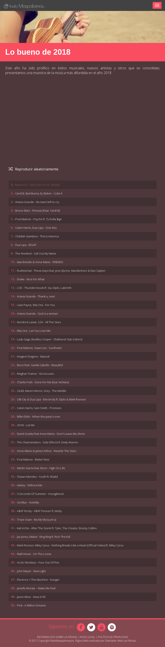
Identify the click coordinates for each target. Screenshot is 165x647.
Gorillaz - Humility (28, 502)
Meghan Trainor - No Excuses (35, 374)
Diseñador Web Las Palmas (120, 640)
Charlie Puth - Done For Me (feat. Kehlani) (43, 382)
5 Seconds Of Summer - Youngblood (40, 494)
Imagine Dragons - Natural (33, 356)
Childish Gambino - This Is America (37, 236)
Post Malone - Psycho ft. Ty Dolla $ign (38, 219)
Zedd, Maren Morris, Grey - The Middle (41, 391)
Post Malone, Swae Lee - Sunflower (39, 348)
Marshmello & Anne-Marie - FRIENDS (40, 262)
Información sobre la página (57, 637)
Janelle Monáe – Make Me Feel (36, 588)
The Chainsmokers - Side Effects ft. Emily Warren (47, 442)
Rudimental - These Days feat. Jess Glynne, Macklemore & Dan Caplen (61, 271)
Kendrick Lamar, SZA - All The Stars (39, 322)
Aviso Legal (87, 637)
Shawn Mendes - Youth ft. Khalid (37, 477)
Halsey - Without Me (29, 485)
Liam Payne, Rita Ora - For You (36, 305)
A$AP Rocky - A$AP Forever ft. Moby (39, 511)
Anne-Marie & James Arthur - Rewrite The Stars (46, 451)
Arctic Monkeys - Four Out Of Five (38, 562)
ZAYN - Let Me (26, 425)
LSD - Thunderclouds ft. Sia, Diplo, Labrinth (44, 288)
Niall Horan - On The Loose (34, 554)
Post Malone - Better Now (33, 459)
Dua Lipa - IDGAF (25, 245)
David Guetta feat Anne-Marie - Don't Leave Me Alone (51, 434)
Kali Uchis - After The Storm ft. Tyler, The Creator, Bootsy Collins (57, 528)
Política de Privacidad (113, 637)
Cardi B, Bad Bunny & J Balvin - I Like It (38, 193)
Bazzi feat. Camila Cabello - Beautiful (40, 365)
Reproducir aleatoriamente (33, 169)
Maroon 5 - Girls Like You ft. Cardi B (37, 185)
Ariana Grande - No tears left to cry (37, 202)
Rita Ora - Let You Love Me (34, 331)
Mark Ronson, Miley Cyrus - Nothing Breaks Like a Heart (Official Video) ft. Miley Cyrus (70, 545)
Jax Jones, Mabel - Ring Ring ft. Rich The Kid (43, 537)
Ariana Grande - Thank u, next (36, 296)
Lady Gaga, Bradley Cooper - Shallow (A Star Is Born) (49, 339)
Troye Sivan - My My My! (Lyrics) (36, 519)
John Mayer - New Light (31, 571)
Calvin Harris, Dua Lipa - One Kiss (36, 228)
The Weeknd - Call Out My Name (35, 253)
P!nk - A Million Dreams (31, 605)
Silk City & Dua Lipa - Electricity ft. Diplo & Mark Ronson (51, 399)
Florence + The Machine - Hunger (38, 580)
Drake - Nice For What (30, 279)
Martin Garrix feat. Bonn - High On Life (41, 468)
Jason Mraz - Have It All (31, 597)
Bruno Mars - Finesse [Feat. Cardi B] (37, 210)
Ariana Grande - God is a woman (37, 313)
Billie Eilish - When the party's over (38, 416)
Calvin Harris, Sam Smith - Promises (39, 408)
